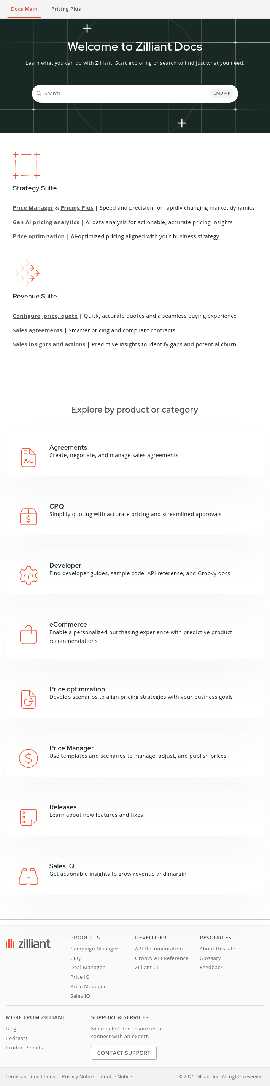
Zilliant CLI (148, 967)
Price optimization (39, 236)
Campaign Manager (94, 948)
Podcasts (17, 1038)
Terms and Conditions (30, 1076)
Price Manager (33, 207)
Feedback (211, 967)
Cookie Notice (116, 1076)
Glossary (210, 958)
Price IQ (80, 976)
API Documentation (159, 948)
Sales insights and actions (49, 344)
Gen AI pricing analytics (46, 222)
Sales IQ (80, 995)
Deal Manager (87, 967)
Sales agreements (37, 330)
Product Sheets (24, 1047)
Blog (11, 1028)
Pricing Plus (77, 207)
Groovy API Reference (162, 958)
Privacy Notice (78, 1076)
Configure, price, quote (45, 315)
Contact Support (124, 1052)
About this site (217, 948)
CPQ (75, 958)
